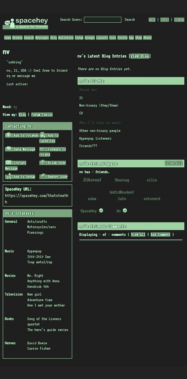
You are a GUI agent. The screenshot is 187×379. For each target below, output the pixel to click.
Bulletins (66, 37)
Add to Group (20, 177)
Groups (90, 37)
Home (7, 37)
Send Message (20, 149)
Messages (42, 37)
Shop (138, 37)
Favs (112, 37)
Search (130, 19)
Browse (17, 37)
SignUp (179, 20)
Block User (53, 163)
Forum (79, 37)
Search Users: (71, 19)
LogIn (164, 20)
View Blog (139, 56)
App (131, 37)
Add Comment (160, 234)
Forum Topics (42, 114)
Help (152, 20)
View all (138, 234)
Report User (53, 177)
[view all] (174, 163)
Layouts (102, 37)
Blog (53, 37)
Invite (122, 37)
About (147, 37)
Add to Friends (22, 135)
